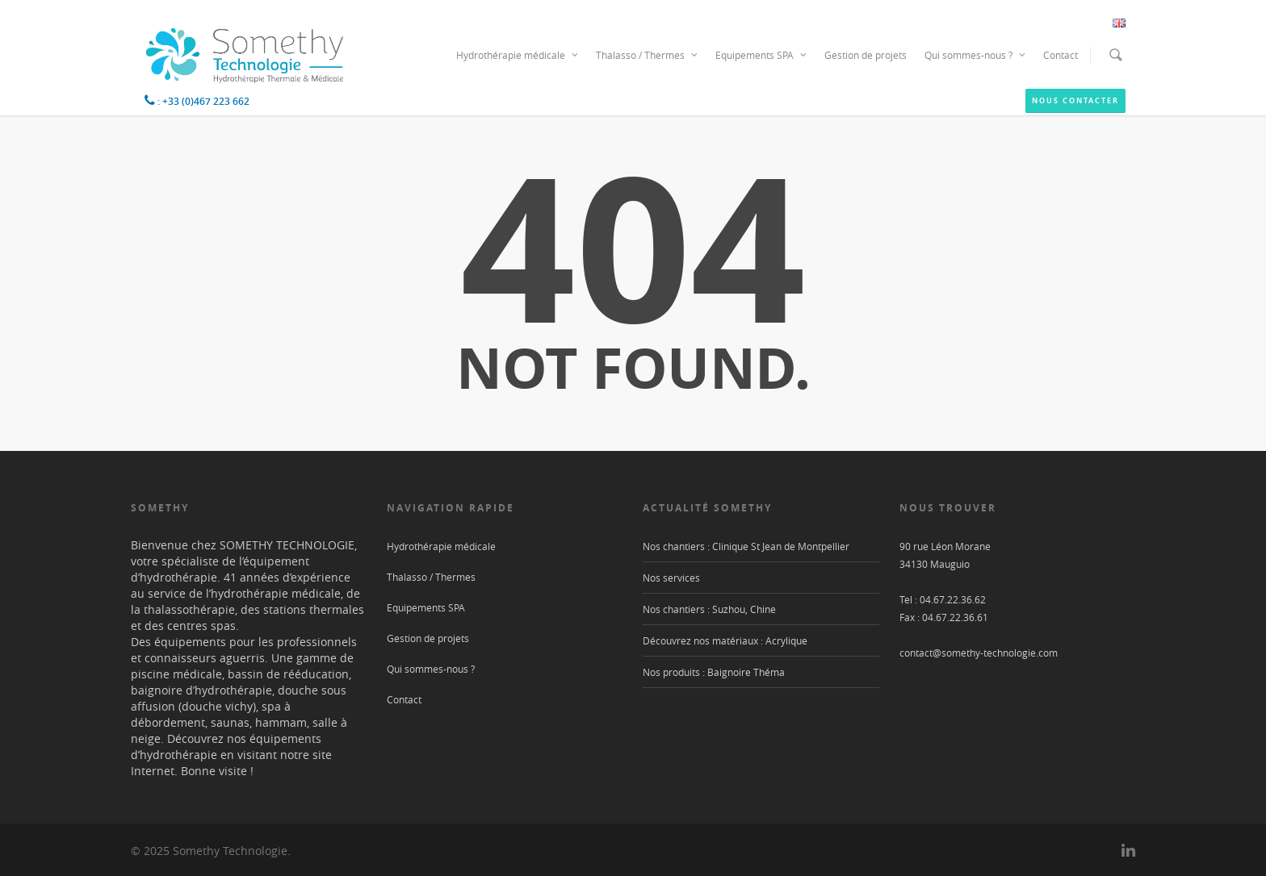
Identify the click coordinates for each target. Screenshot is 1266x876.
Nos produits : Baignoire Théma (714, 671)
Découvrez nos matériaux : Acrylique (725, 640)
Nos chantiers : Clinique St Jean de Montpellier (746, 546)
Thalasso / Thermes (647, 55)
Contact (1060, 54)
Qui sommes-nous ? (975, 55)
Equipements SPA (761, 55)
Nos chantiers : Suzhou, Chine (709, 609)
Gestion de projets (865, 54)
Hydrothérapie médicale (518, 55)
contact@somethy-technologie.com (978, 652)
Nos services (671, 577)
